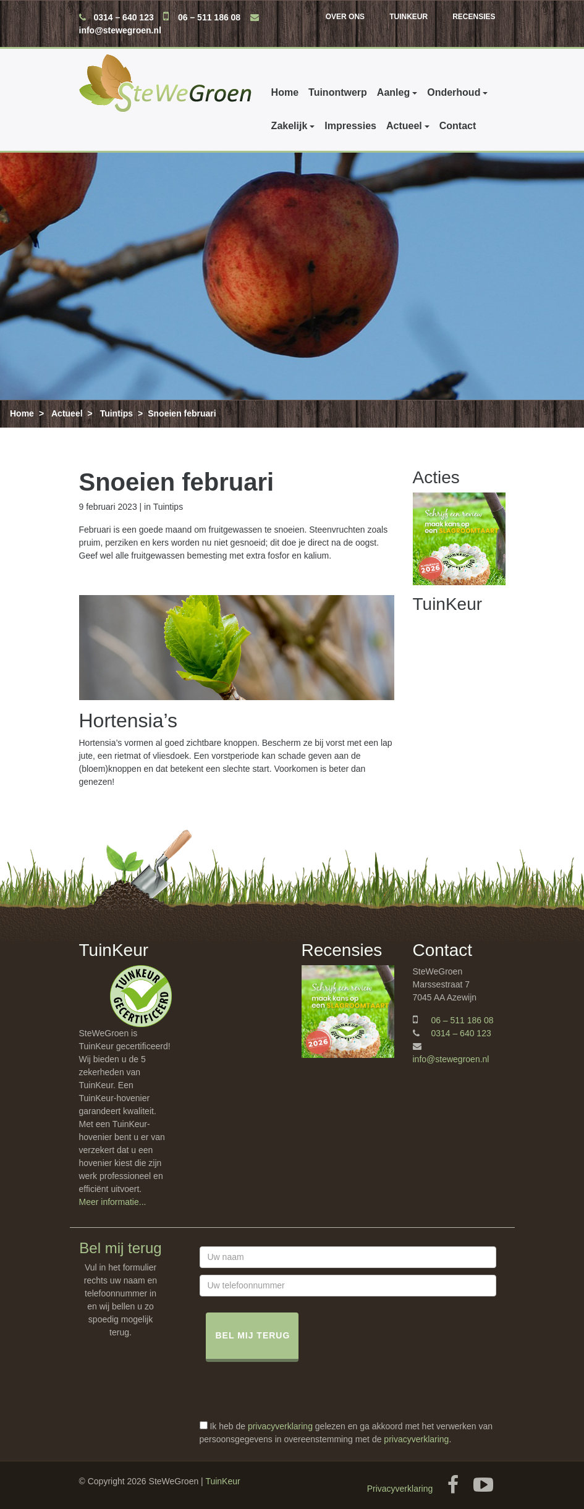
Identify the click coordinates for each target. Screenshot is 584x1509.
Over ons (345, 16)
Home (284, 92)
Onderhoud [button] (453, 92)
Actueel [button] (222, 125)
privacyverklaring (280, 1426)
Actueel (67, 413)
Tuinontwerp (337, 92)
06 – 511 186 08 (209, 17)
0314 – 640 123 (123, 17)
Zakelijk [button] (107, 125)
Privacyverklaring (400, 1489)
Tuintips (116, 413)
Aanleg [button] (393, 92)
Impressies (168, 125)
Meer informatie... (112, 1202)
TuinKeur (408, 16)
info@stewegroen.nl (120, 30)
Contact (275, 125)
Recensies (473, 16)
